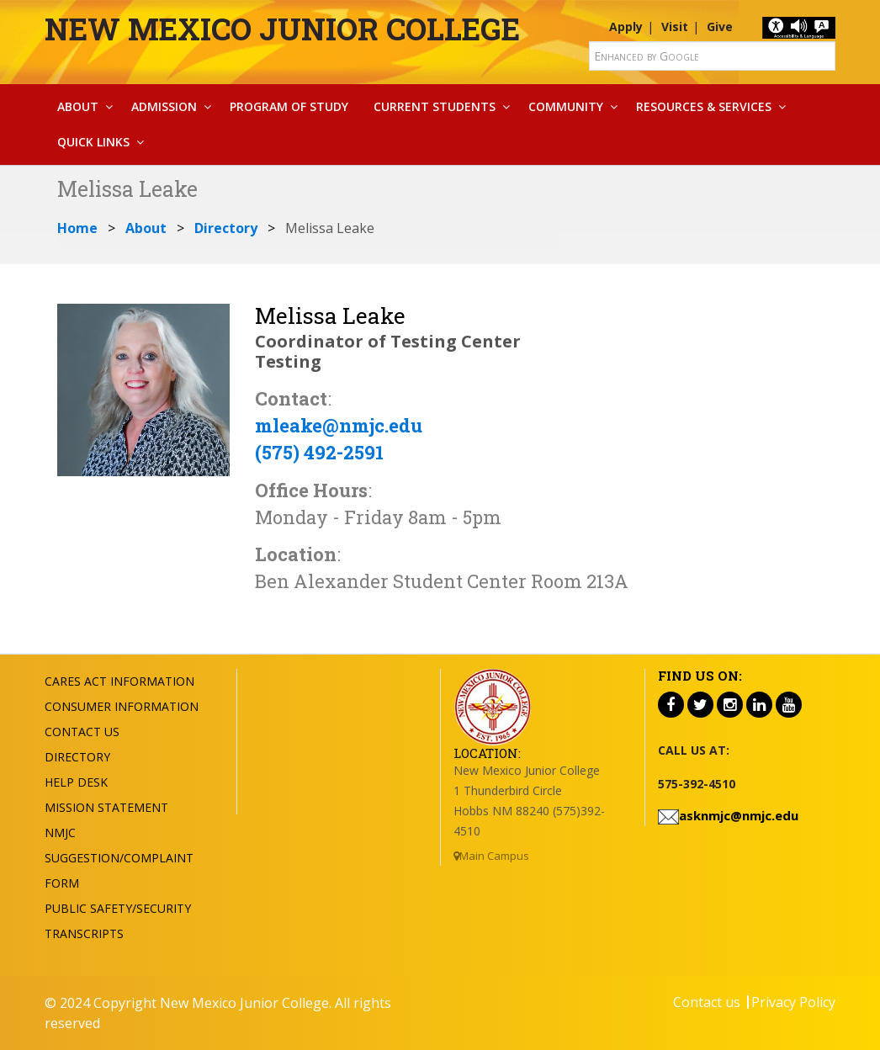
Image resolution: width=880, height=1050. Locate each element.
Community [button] (565, 106)
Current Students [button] (435, 106)
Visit (674, 26)
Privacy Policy (793, 1002)
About (146, 228)
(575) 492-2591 (319, 452)
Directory (225, 228)
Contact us (706, 1002)
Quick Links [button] (93, 142)
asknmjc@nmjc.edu (738, 815)
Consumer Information (122, 706)
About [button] (77, 106)
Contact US (82, 732)
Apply (626, 26)
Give (720, 26)
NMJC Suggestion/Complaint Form (119, 858)
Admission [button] (164, 106)
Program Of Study (289, 106)
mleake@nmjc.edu (338, 425)
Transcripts (84, 933)
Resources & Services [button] (703, 106)
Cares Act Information (119, 681)
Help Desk (76, 782)
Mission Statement (106, 807)
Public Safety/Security (118, 908)
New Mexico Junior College (282, 28)
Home (77, 228)
